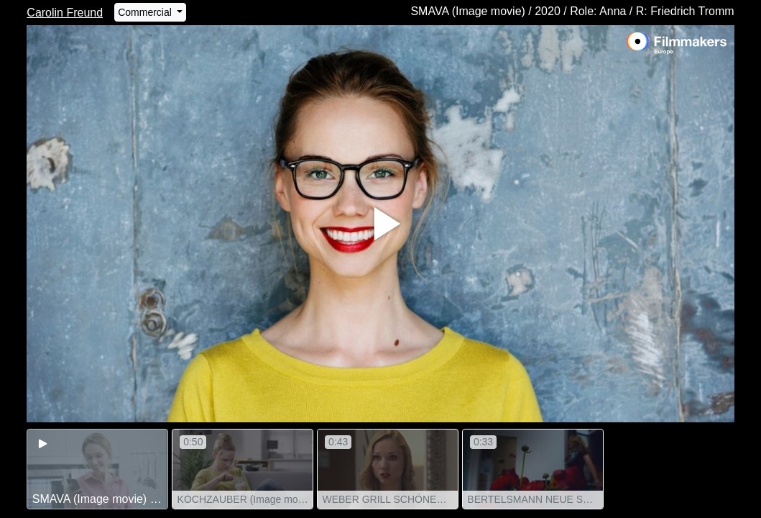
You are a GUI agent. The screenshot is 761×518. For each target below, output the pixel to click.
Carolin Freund (65, 12)
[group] (97, 469)
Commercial (146, 12)
